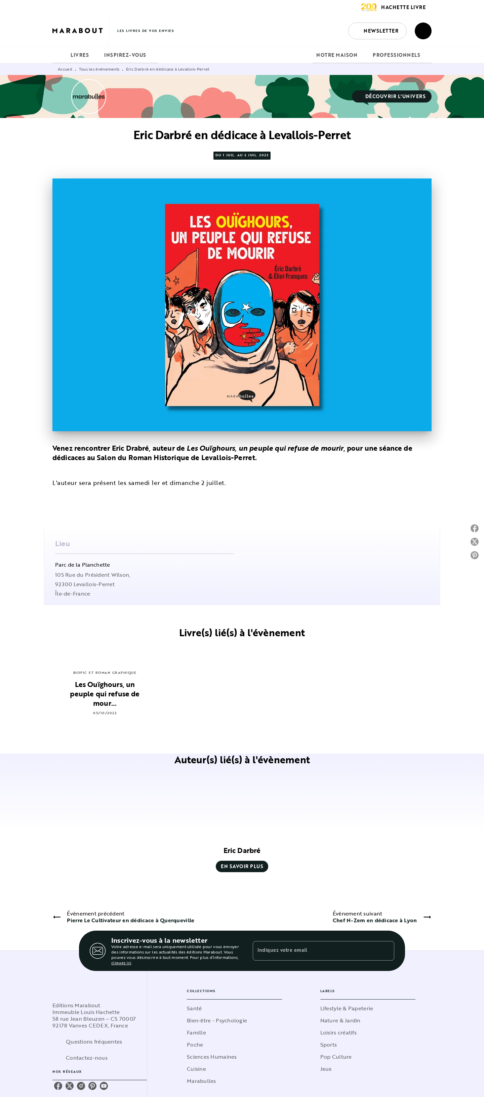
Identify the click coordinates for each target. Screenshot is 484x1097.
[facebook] (58, 1086)
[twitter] (69, 1086)
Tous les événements (99, 69)
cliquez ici (121, 963)
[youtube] (104, 1086)
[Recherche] (423, 31)
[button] (377, 31)
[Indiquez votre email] (315, 951)
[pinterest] (92, 1086)
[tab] (59, 55)
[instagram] (81, 1086)
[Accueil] (80, 31)
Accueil (65, 69)
